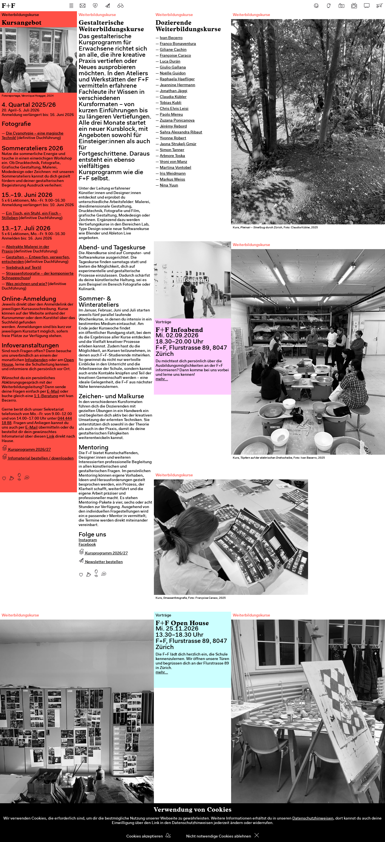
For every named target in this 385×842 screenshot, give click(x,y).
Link (50, 437)
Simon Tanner (172, 150)
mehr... (162, 379)
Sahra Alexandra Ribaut (181, 133)
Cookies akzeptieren (144, 837)
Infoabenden (36, 360)
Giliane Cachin (173, 50)
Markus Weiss (172, 180)
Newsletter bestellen (101, 562)
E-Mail (53, 392)
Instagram (88, 540)
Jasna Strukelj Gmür (178, 144)
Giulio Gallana (173, 68)
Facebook (87, 545)
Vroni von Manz (173, 162)
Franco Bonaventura (178, 44)
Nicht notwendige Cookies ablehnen (218, 837)
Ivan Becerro (171, 38)
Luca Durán (170, 62)
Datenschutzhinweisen (312, 819)
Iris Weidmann (173, 174)
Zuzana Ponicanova (177, 121)
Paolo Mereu (171, 115)
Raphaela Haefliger (177, 79)
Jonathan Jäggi (173, 91)
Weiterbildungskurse (174, 15)
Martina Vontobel (175, 168)
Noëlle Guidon (173, 74)
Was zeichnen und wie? (26, 284)
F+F (8, 5)
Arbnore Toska (172, 156)
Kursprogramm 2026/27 (26, 450)
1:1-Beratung (46, 396)
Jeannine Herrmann (177, 85)
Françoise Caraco (175, 56)
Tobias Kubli (170, 103)
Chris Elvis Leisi (174, 109)
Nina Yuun (169, 186)
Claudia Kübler (173, 97)
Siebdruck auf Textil (23, 268)
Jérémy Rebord (173, 127)
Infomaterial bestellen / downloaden (38, 459)
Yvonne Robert (173, 138)
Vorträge (163, 322)
